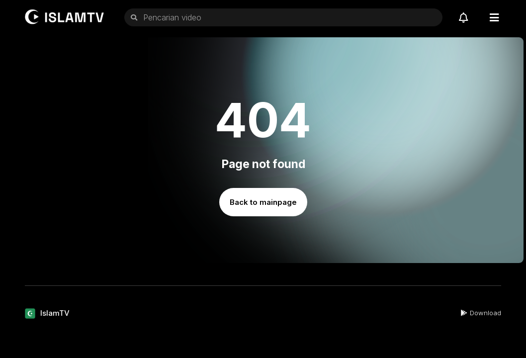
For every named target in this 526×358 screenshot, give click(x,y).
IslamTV (55, 313)
